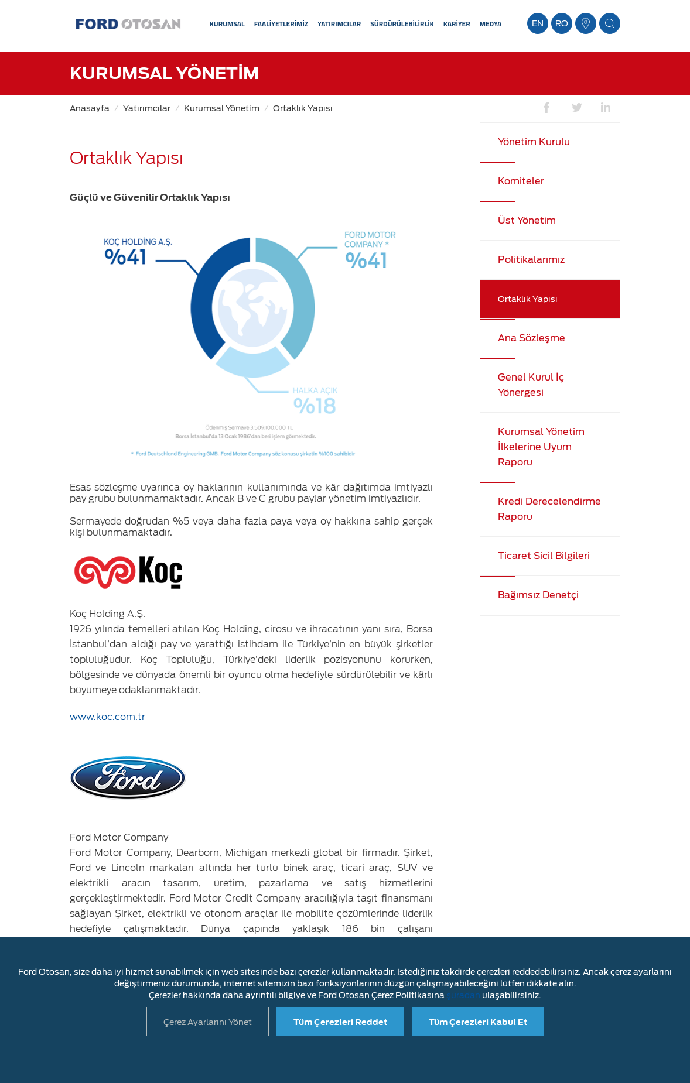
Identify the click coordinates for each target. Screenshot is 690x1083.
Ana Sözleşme (531, 338)
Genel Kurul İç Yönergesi (531, 385)
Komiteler (521, 181)
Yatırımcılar (146, 108)
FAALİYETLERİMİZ (281, 23)
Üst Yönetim (527, 220)
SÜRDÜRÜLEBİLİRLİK (401, 23)
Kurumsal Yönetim (221, 108)
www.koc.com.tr (107, 716)
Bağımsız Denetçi (538, 595)
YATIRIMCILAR (339, 23)
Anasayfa (90, 108)
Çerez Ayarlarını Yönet (207, 1022)
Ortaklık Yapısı (303, 108)
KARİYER (456, 23)
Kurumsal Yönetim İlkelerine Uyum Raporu (541, 447)
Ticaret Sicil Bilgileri (544, 555)
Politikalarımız (531, 259)
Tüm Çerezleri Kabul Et (478, 1022)
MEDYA (491, 23)
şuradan (463, 995)
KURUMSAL (227, 23)
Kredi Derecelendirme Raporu (549, 509)
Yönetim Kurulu (534, 142)
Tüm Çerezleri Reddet (340, 1022)
